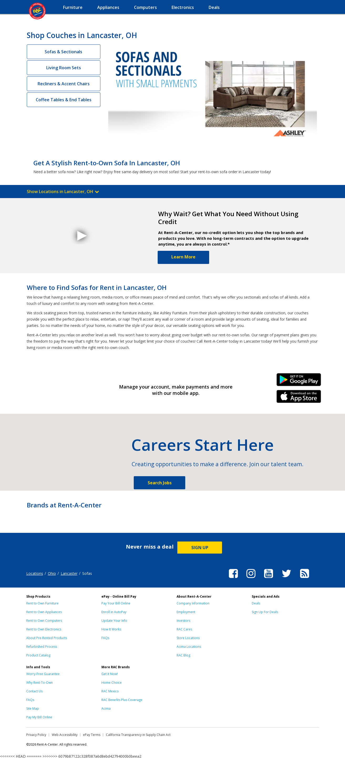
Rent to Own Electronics (43, 629)
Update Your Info (114, 620)
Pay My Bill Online (39, 717)
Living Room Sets (63, 68)
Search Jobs (160, 483)
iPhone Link (298, 398)
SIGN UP (199, 547)
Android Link (298, 381)
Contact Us (34, 691)
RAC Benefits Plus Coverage (121, 700)
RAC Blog (183, 655)
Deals (256, 603)
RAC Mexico (110, 691)
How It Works (111, 629)
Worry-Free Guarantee (43, 674)
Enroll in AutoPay (113, 612)
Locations (34, 573)
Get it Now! (109, 674)
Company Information (193, 603)
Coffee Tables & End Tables (63, 100)
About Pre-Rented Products (46, 638)
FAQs (105, 638)
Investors (183, 620)
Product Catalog (38, 655)
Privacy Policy (36, 735)
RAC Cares (184, 629)
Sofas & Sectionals (63, 52)
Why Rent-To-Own (39, 682)
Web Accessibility (65, 735)
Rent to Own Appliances (44, 612)
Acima (106, 708)
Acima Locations (189, 646)
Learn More (183, 257)
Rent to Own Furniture (42, 603)
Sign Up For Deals (265, 612)
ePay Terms (91, 735)
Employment (186, 612)
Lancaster (69, 573)
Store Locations (188, 638)
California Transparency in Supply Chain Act (138, 735)
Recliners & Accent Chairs (64, 84)
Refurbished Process (41, 646)
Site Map (32, 708)
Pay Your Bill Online (115, 603)
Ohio (52, 573)
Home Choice (111, 682)
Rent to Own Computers (44, 620)
